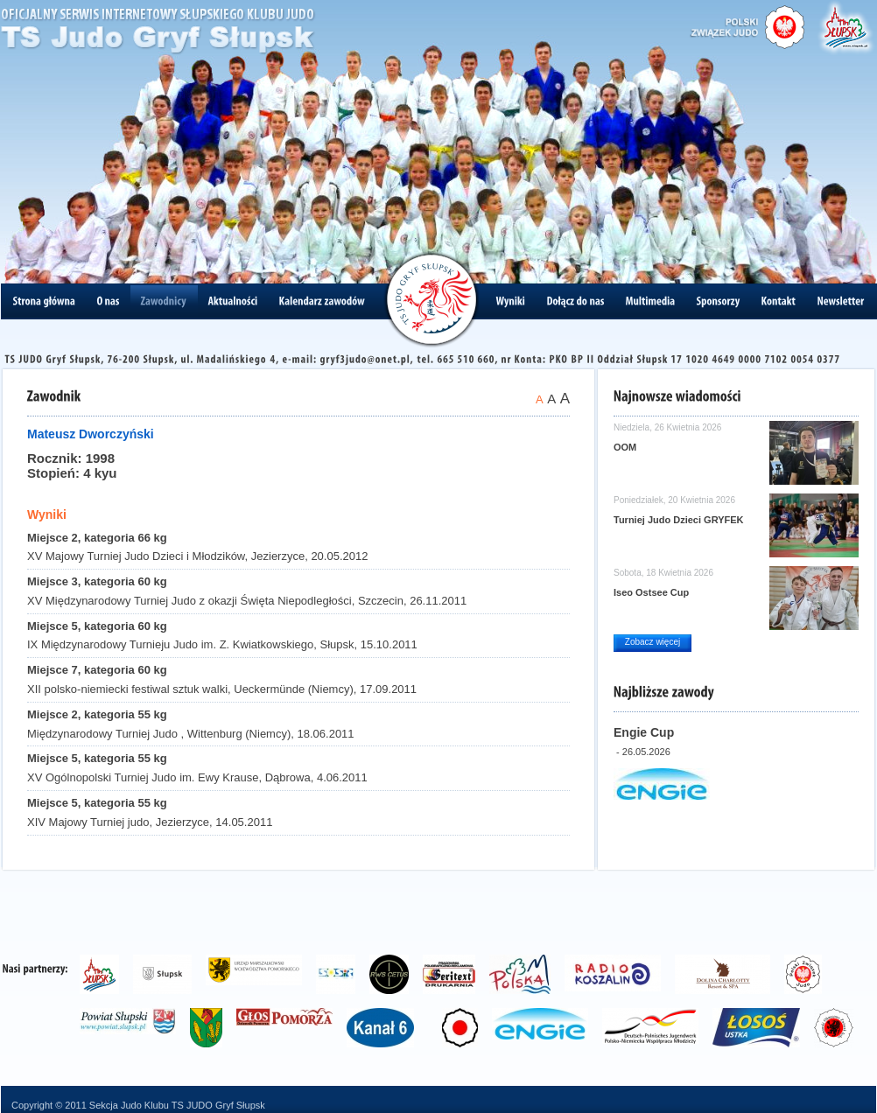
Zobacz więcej (652, 642)
